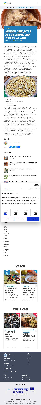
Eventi (28, 362)
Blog (28, 360)
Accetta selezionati (20, 219)
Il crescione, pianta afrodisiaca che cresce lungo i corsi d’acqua (22, 175)
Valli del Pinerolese (8, 379)
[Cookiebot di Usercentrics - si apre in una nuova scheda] (33, 185)
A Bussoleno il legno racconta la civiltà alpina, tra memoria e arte (23, 163)
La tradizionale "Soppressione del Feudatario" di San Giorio (21, 169)
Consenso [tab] (7, 188)
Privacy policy (5, 206)
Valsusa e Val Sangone (9, 377)
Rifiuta (7, 219)
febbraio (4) (6, 231)
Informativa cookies (26, 379)
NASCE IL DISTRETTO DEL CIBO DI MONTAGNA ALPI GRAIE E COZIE (21, 156)
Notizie (12, 7)
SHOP (28, 364)
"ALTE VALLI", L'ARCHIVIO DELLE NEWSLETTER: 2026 (18, 181)
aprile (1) (5, 227)
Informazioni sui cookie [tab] (33, 188)
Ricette (8, 28)
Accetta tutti (33, 219)
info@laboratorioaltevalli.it (9, 360)
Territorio (29, 356)
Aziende (29, 358)
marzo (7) (6, 229)
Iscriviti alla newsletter (8, 365)
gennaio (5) (6, 233)
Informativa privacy (25, 377)
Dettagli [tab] (20, 188)
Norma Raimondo (18, 40)
